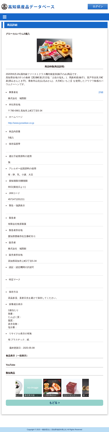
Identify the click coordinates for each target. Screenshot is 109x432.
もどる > (54, 402)
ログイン (98, 6)
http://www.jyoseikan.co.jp (21, 123)
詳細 (101, 92)
